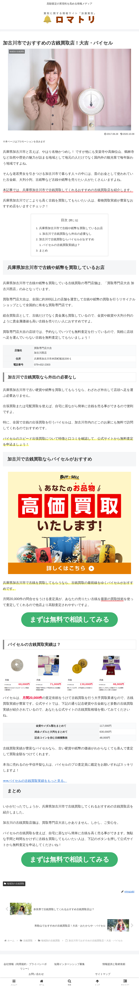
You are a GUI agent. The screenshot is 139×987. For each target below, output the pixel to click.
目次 (64, 220)
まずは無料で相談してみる (69, 620)
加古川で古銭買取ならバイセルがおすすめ (66, 240)
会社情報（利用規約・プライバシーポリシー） (25, 967)
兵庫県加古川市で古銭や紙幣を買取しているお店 (71, 228)
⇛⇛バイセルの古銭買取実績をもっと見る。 (35, 782)
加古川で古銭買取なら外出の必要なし (67, 234)
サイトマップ (102, 975)
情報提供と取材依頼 (113, 965)
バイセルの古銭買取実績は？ (61, 245)
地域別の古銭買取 (14, 885)
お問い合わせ (36, 975)
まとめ (43, 251)
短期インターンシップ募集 (69, 965)
